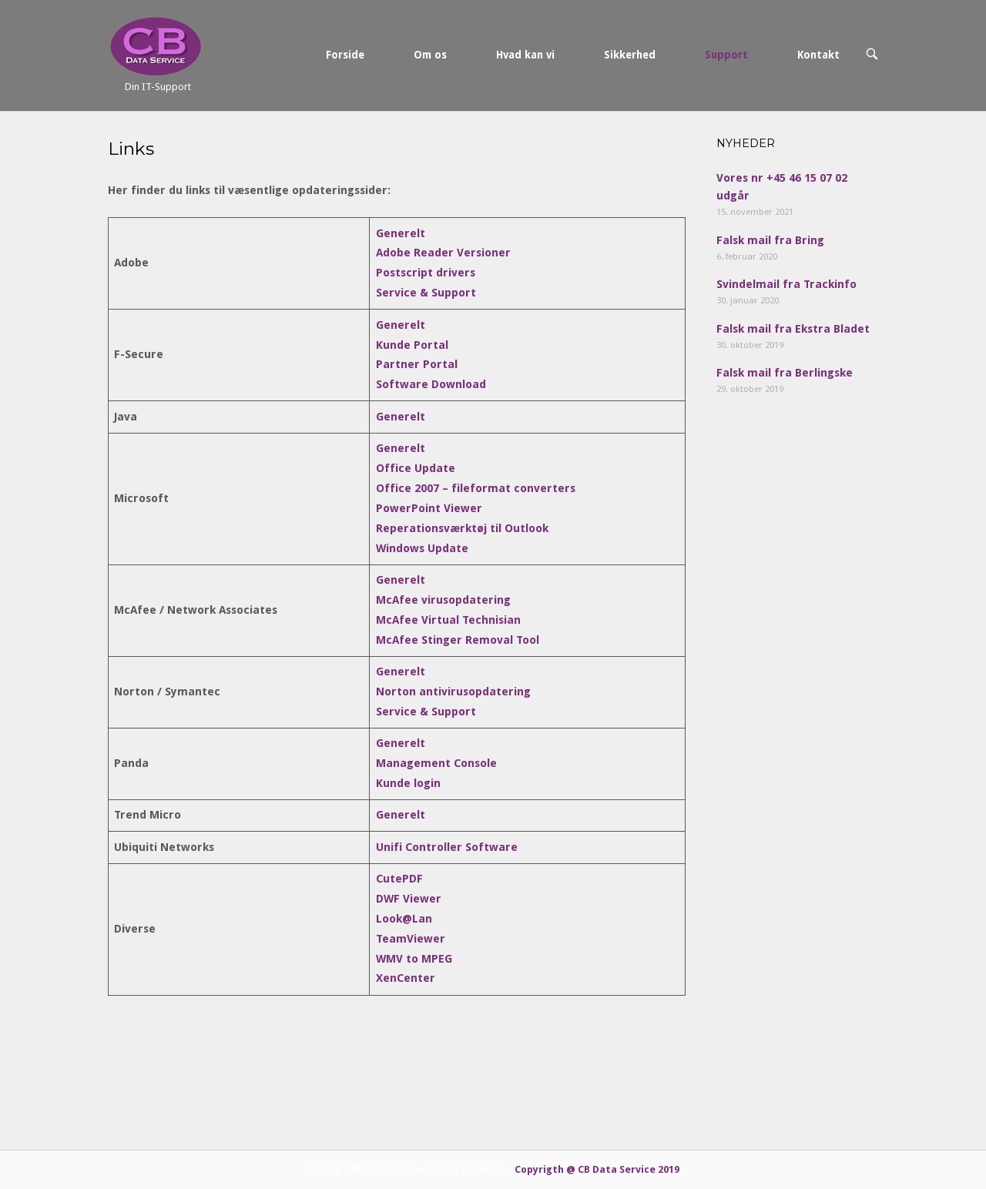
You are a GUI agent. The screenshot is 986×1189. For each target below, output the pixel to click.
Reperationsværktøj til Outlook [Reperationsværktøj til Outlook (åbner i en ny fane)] (462, 528)
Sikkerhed (630, 55)
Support (726, 55)
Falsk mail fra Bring (770, 240)
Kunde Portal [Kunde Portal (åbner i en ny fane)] (412, 345)
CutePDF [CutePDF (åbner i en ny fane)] (399, 878)
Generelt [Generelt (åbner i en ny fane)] (400, 416)
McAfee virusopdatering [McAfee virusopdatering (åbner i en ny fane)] (443, 600)
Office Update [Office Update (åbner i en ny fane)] (415, 468)
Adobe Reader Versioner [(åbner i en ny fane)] (443, 252)
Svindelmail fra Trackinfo (786, 284)
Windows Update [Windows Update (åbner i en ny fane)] (422, 548)
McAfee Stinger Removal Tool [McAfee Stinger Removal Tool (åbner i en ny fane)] (457, 640)
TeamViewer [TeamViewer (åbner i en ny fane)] (410, 939)
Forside (345, 55)
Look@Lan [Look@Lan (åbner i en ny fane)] (404, 919)
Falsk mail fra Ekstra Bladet (793, 329)
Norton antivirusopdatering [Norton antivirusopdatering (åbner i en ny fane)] (453, 691)
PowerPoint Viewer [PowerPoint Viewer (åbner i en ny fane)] (429, 508)
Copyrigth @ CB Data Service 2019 (597, 1169)
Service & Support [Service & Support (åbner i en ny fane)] (426, 292)
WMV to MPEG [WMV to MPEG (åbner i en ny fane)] (414, 959)
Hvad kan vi (525, 55)
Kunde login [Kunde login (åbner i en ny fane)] (408, 783)
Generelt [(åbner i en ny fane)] (400, 233)
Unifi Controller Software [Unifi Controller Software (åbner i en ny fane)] (447, 847)
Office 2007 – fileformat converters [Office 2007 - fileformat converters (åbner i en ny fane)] (475, 488)
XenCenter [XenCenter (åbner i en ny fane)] (405, 978)
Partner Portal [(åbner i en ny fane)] (417, 364)
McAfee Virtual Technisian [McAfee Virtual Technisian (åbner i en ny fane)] (448, 620)
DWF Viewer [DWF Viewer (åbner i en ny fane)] (408, 899)
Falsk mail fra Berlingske (784, 373)
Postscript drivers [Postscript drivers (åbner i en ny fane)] (425, 272)
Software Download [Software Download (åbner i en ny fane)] (431, 384)
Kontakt (818, 55)
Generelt (400, 325)
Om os (430, 55)
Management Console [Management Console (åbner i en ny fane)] (436, 763)
